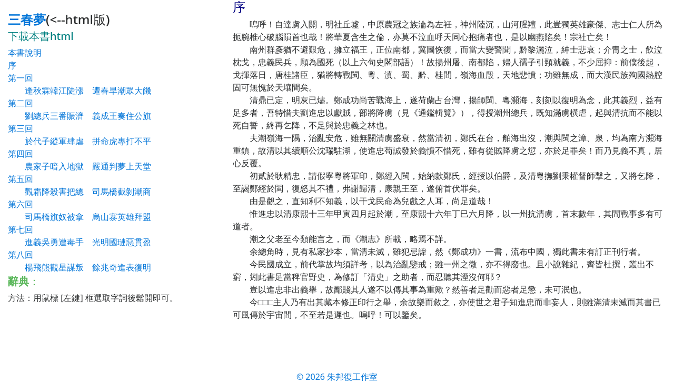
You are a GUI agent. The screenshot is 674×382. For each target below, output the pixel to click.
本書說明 (25, 52)
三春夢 (27, 19)
